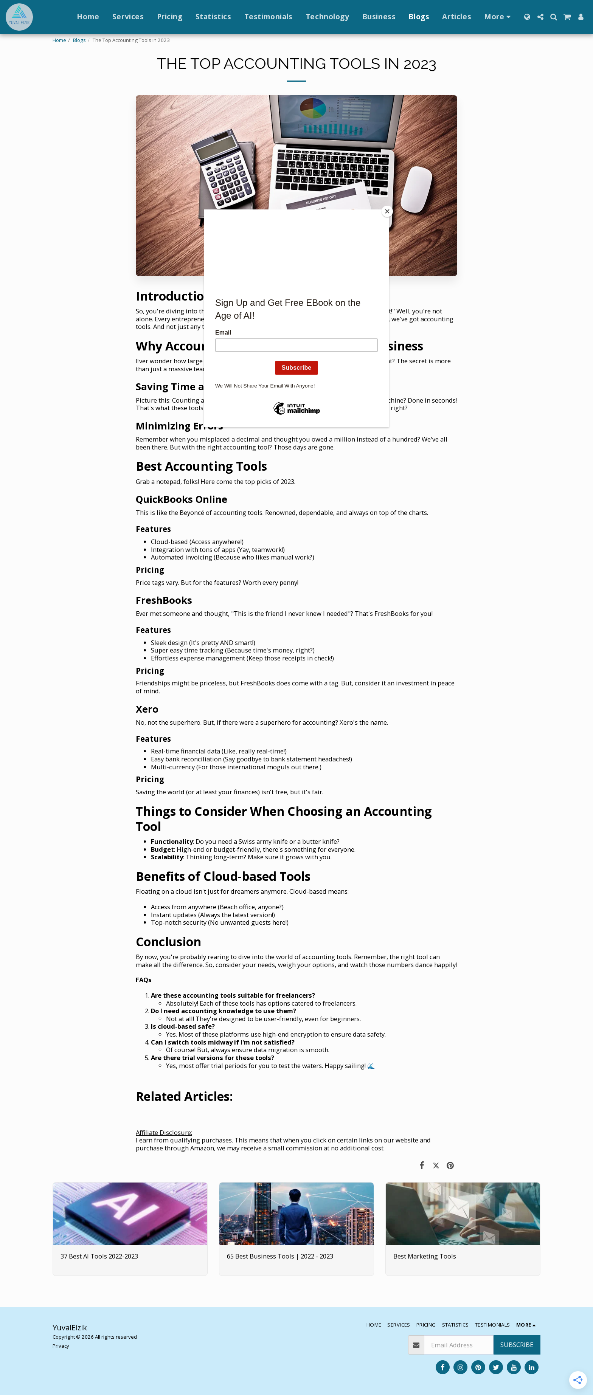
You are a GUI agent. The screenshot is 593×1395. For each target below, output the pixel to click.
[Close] (387, 211)
